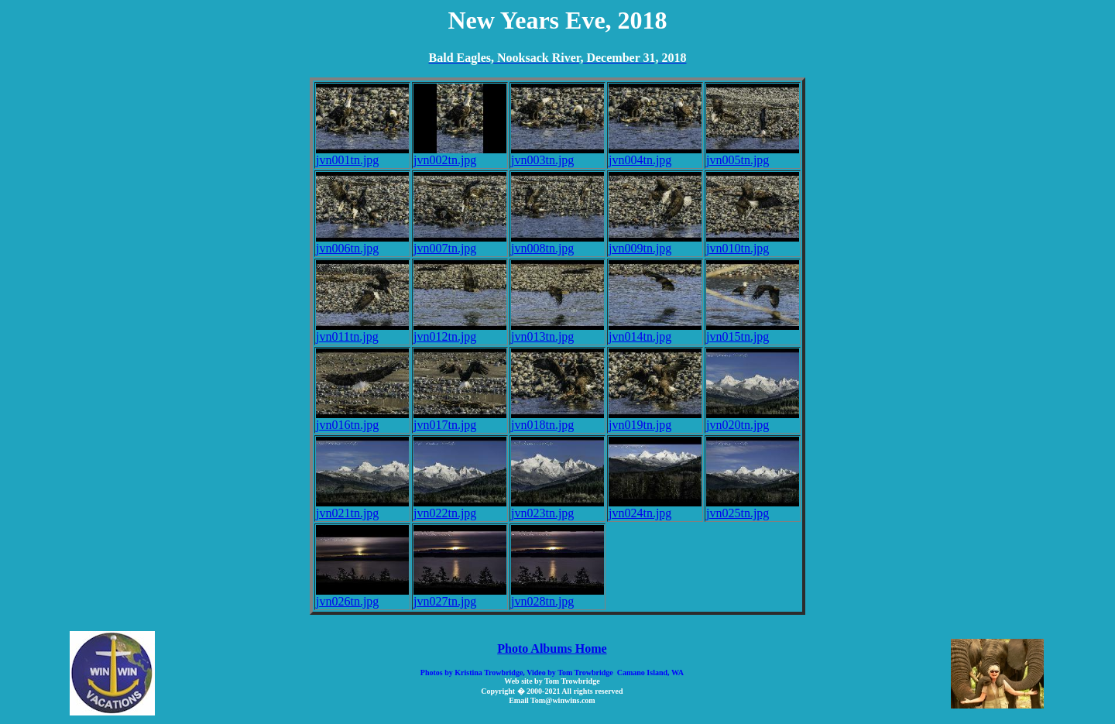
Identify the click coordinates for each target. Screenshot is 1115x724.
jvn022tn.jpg (459, 508)
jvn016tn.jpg (362, 419)
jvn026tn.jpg (362, 596)
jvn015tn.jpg (752, 331)
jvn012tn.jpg (459, 331)
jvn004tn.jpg (655, 154)
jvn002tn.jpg (459, 154)
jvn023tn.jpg (557, 508)
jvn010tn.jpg (752, 243)
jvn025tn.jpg (752, 508)
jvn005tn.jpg (752, 154)
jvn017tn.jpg (459, 419)
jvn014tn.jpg (655, 331)
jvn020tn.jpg (752, 419)
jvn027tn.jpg (459, 596)
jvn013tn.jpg (557, 331)
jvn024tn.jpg (655, 508)
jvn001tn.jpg (362, 154)
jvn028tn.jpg (557, 596)
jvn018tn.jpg (557, 419)
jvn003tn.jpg (557, 154)
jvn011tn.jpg (362, 331)
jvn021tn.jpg (362, 508)
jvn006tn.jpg (362, 243)
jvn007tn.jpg (459, 243)
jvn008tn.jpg (557, 243)
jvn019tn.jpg (655, 419)
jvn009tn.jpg (655, 243)
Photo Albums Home (551, 648)
